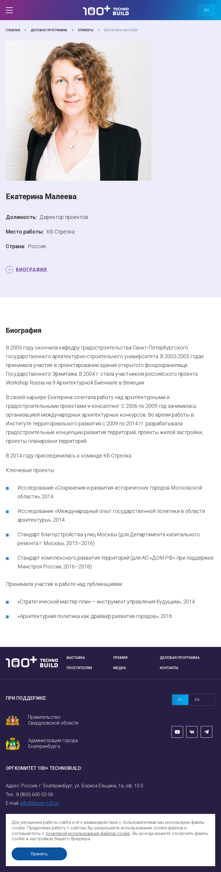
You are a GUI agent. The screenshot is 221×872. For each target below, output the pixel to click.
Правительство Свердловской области (53, 720)
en (206, 10)
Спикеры (85, 30)
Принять (39, 854)
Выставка (76, 658)
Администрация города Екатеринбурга (53, 743)
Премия (120, 658)
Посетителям (79, 668)
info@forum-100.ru (39, 803)
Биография (31, 269)
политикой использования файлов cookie (88, 833)
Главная (13, 30)
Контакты (169, 668)
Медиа (119, 668)
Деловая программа (49, 30)
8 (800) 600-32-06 (34, 794)
